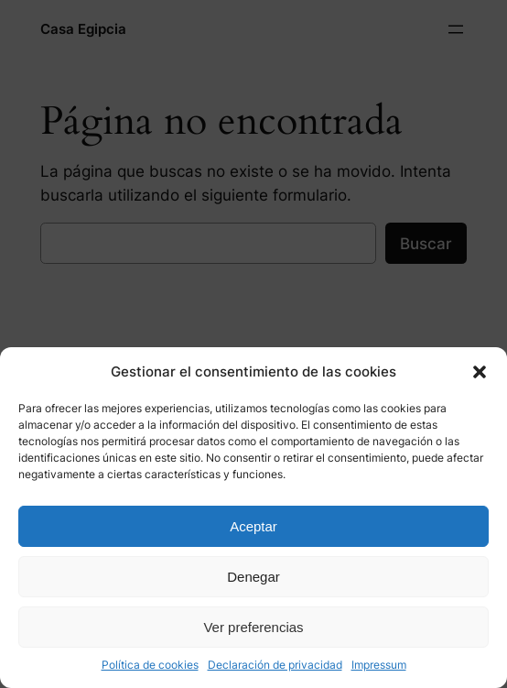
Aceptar (253, 526)
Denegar (253, 576)
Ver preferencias (253, 627)
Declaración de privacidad (275, 665)
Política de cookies (150, 665)
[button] (479, 372)
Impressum (378, 665)
